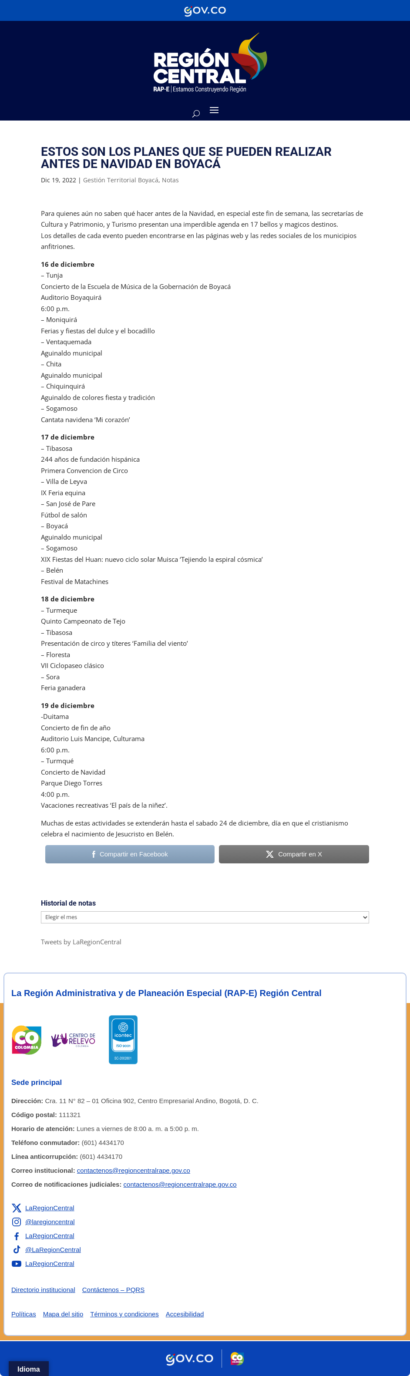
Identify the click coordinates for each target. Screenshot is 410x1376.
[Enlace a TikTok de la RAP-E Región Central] (46, 1250)
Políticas (23, 1314)
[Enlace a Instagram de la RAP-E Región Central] (43, 1222)
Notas (170, 180)
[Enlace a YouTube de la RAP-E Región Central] (42, 1264)
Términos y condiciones (124, 1314)
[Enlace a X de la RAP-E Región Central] (42, 1208)
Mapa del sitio (63, 1314)
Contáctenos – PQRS (113, 1289)
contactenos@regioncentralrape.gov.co (133, 1170)
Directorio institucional (43, 1289)
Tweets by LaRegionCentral (81, 941)
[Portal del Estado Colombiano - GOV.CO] (205, 10)
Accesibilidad (185, 1314)
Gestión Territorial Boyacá (120, 180)
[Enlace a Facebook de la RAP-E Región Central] (42, 1236)
